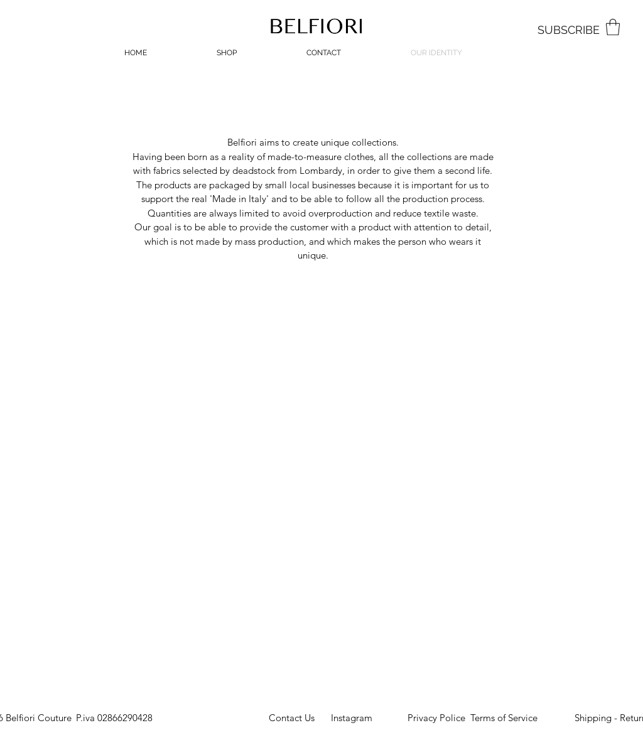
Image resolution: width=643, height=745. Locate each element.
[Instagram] (351, 718)
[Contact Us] (291, 718)
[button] (613, 27)
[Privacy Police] (436, 718)
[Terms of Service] (503, 718)
